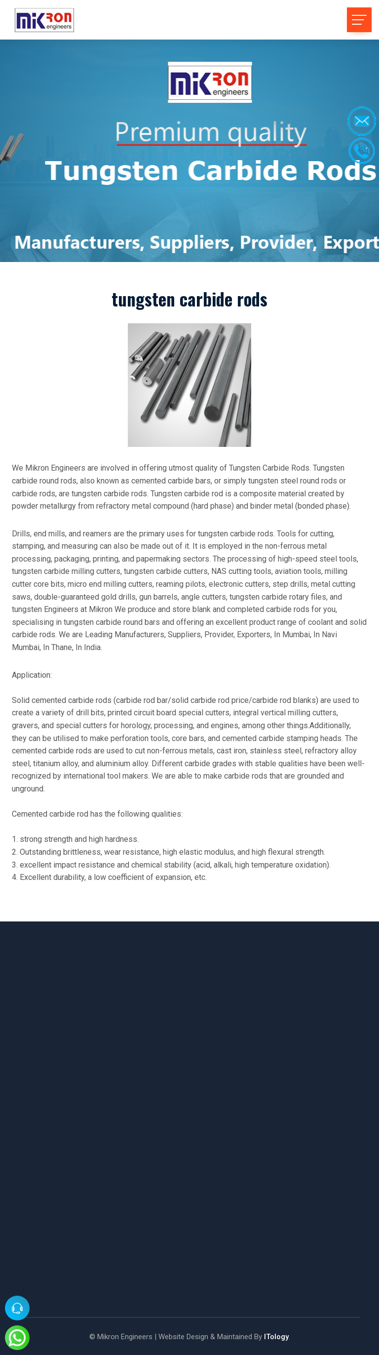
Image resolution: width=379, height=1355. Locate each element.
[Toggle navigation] (359, 19)
